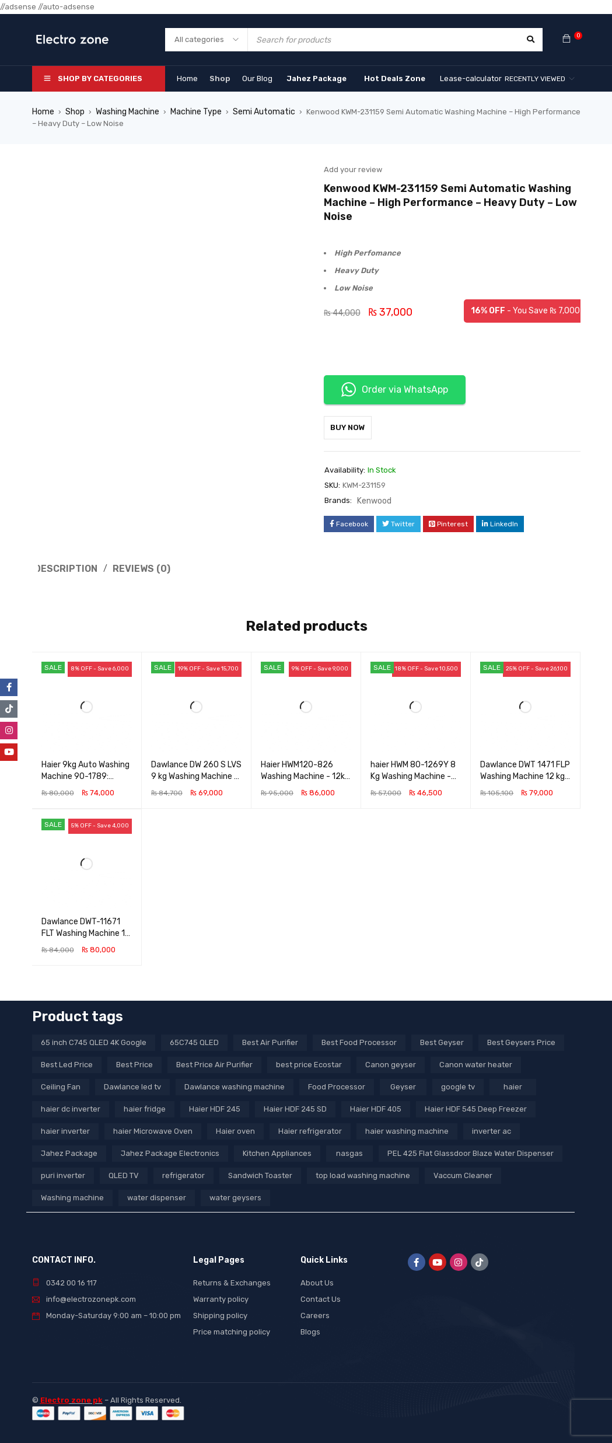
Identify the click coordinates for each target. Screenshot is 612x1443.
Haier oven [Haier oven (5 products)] (235, 1128)
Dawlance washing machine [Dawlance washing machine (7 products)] (234, 1083)
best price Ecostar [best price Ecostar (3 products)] (309, 1061)
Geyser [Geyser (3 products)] (403, 1083)
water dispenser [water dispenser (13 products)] (156, 1194)
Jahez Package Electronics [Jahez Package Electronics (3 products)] (170, 1150)
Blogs (310, 1329)
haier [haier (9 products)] (512, 1083)
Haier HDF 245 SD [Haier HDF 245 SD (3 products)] (295, 1106)
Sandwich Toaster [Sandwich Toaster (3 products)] (260, 1172)
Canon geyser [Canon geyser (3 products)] (390, 1061)
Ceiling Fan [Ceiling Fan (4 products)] (61, 1083)
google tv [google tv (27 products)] (458, 1083)
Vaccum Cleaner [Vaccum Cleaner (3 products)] (462, 1172)
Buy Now (353, 426)
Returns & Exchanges (232, 1280)
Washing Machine (125, 111)
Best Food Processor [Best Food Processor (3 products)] (359, 1039)
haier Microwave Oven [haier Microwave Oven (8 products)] (153, 1128)
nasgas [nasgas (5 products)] (349, 1150)
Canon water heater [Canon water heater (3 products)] (475, 1061)
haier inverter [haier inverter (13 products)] (65, 1128)
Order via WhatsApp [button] (394, 389)
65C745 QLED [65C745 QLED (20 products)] (194, 1039)
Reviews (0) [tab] (136, 566)
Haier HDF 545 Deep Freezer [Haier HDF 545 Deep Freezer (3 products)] (476, 1106)
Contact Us (320, 1296)
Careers (315, 1312)
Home (42, 111)
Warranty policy (221, 1296)
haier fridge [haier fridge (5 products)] (145, 1106)
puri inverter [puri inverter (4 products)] (63, 1172)
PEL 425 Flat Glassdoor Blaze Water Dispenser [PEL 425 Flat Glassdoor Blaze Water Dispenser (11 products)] (470, 1150)
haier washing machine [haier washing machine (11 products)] (407, 1128)
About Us (317, 1280)
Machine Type (191, 111)
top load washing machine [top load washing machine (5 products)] (363, 1172)
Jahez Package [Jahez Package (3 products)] (69, 1150)
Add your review (353, 169)
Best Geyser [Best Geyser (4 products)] (442, 1039)
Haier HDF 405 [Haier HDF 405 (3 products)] (375, 1106)
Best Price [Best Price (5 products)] (134, 1061)
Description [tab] (64, 566)
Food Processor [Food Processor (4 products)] (336, 1083)
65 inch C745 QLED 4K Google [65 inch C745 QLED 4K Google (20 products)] (93, 1039)
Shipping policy (220, 1312)
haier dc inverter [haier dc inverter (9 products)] (70, 1106)
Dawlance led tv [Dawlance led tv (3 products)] (132, 1083)
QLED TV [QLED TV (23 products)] (124, 1172)
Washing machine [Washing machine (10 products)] (72, 1194)
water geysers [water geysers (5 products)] (235, 1194)
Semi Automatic (256, 111)
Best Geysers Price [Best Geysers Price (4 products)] (521, 1039)
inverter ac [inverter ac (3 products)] (491, 1128)
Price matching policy (231, 1329)
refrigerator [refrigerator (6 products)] (183, 1172)
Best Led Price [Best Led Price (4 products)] (67, 1061)
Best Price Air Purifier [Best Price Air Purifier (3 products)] (214, 1061)
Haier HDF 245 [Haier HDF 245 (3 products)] (214, 1106)
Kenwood (373, 499)
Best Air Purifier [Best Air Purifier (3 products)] (270, 1039)
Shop (73, 111)
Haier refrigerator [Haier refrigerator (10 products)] (310, 1128)
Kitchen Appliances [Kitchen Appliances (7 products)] (277, 1150)
